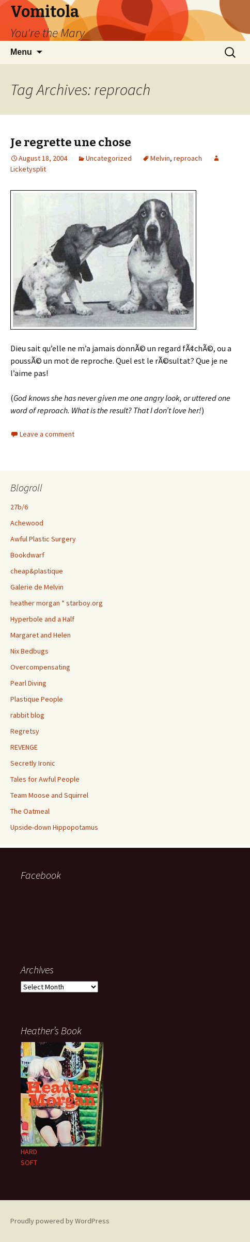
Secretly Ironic (32, 763)
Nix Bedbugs (29, 651)
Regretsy (24, 731)
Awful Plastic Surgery (43, 539)
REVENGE (24, 747)
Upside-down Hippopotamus (54, 827)
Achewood (26, 522)
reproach (188, 158)
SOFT (29, 1162)
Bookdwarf (27, 555)
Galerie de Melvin (37, 587)
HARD (29, 1151)
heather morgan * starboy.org (56, 603)
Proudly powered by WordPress (60, 1220)
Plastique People (36, 699)
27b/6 (19, 506)
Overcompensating (40, 667)
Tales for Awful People (45, 779)
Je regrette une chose (70, 142)
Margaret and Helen (40, 635)
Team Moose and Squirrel (49, 795)
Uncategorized (109, 158)
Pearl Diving (28, 683)
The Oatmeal (30, 811)
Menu (21, 52)
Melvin (160, 158)
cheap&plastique (36, 571)
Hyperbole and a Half (42, 619)
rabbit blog (27, 715)
